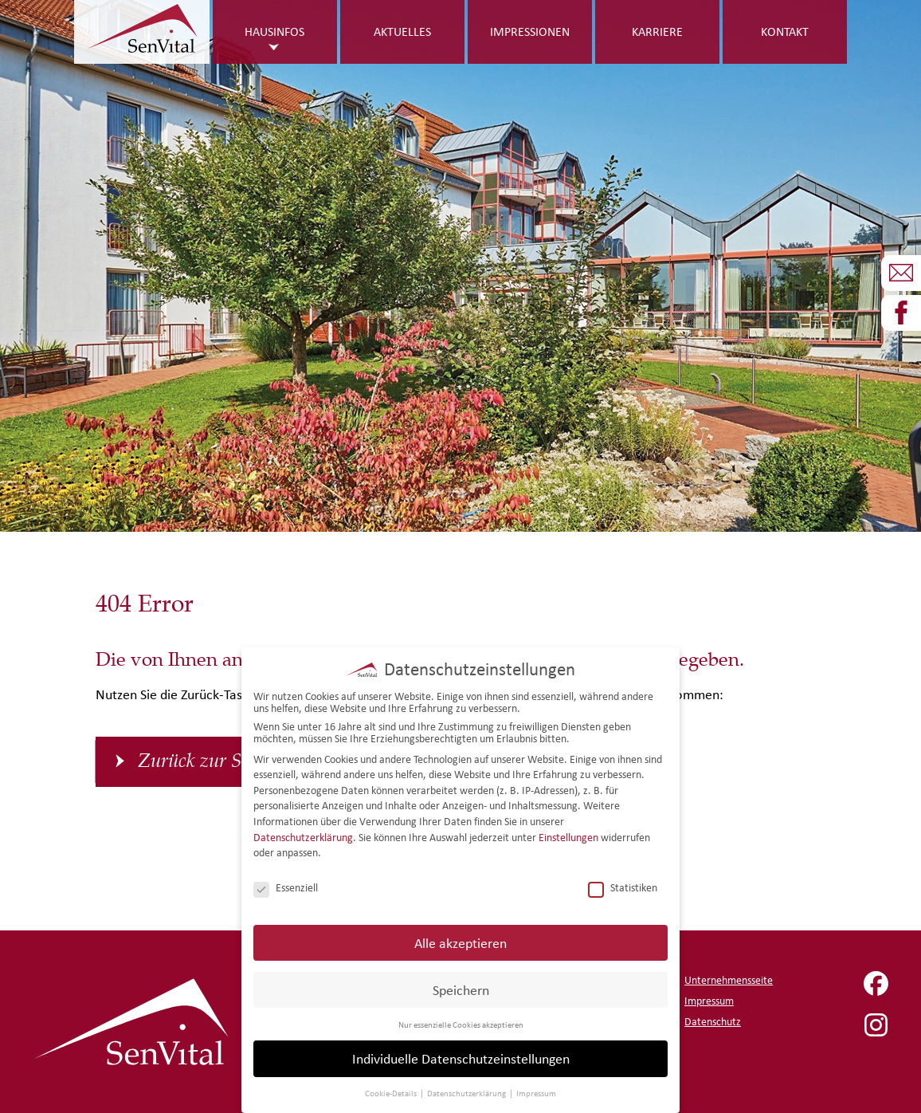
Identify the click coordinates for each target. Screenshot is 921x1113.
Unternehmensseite (728, 980)
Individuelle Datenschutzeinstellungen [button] (461, 1056)
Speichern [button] (461, 987)
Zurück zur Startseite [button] (221, 761)
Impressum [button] (536, 1091)
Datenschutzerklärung (303, 835)
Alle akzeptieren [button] (460, 940)
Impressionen (530, 31)
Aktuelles (402, 31)
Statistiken (622, 886)
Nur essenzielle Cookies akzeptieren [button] (460, 1022)
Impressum (709, 1001)
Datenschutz (712, 1022)
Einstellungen (568, 835)
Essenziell (285, 886)
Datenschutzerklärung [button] (467, 1091)
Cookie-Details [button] (391, 1091)
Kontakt (785, 31)
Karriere (657, 31)
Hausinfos (274, 31)
